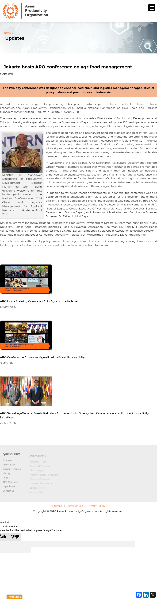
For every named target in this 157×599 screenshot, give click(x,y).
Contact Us (8, 493)
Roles (5, 480)
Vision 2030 (9, 466)
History (6, 475)
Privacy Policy (96, 505)
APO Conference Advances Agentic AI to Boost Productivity (42, 357)
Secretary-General (12, 471)
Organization (9, 488)
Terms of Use (75, 505)
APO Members (10, 484)
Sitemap (57, 505)
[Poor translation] (15, 537)
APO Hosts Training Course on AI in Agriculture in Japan (39, 301)
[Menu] (151, 7)
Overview (8, 462)
